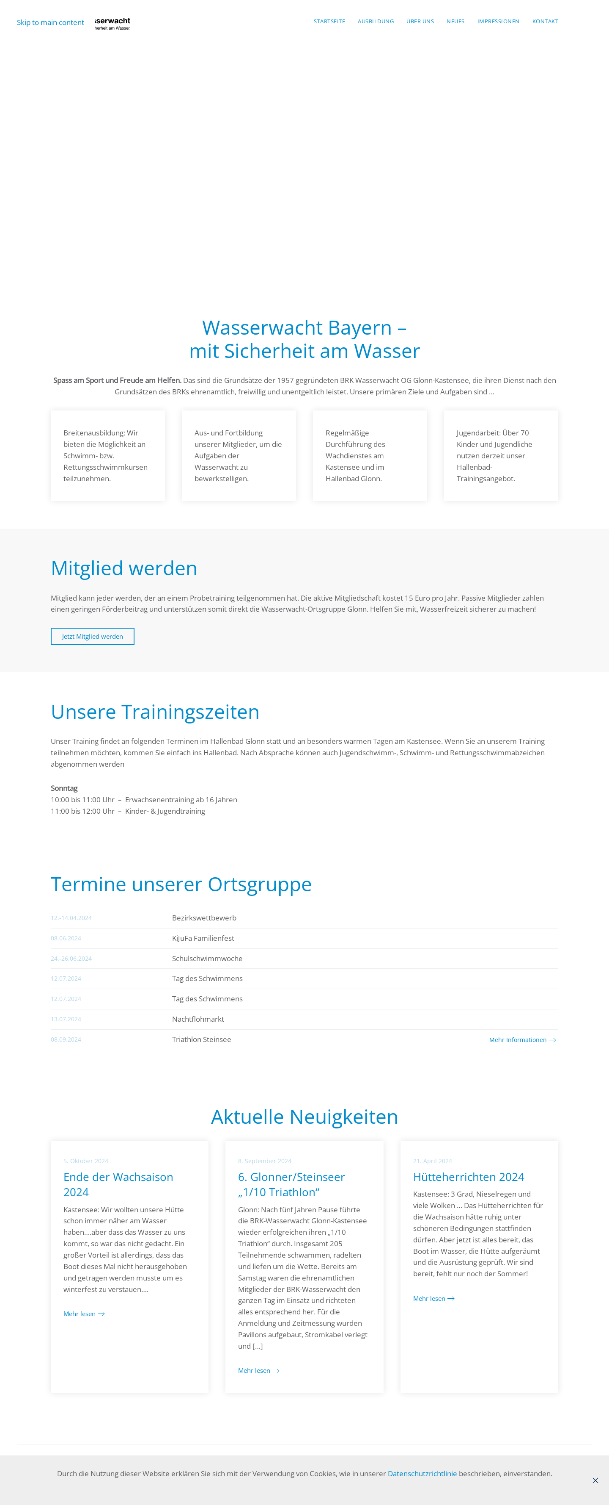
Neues (456, 21)
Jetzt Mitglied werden (92, 636)
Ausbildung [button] (376, 21)
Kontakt (545, 21)
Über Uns (420, 21)
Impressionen (498, 21)
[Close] (595, 1480)
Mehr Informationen (518, 1040)
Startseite (329, 21)
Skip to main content (50, 22)
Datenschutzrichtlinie (422, 1473)
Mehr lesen (79, 1313)
